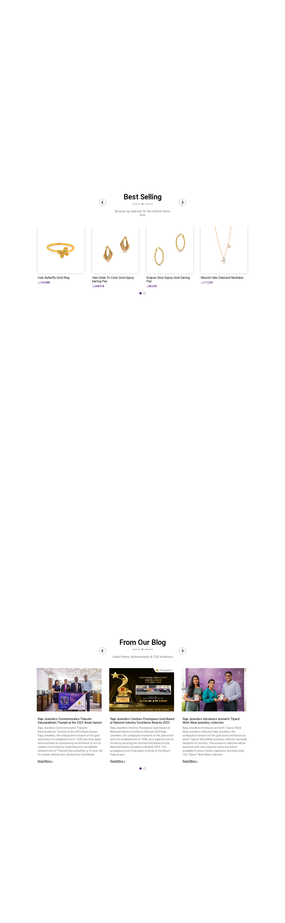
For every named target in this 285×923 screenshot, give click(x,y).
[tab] (140, 293)
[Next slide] (182, 202)
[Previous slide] (102, 202)
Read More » (45, 761)
